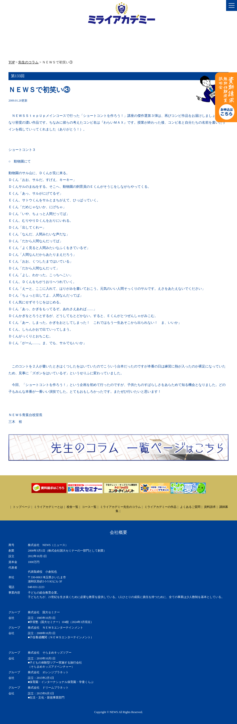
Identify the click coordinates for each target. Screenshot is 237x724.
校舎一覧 (72, 507)
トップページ (21, 507)
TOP (11, 62)
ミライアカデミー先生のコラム (120, 507)
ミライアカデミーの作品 (160, 507)
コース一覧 (89, 507)
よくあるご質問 (190, 507)
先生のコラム (28, 62)
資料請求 (210, 507)
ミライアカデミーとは (48, 507)
